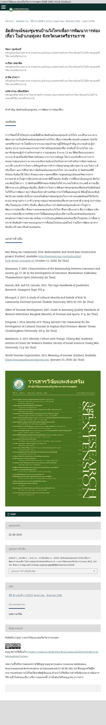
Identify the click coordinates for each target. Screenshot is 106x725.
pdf (13, 514)
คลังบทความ (22, 21)
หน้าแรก (9, 21)
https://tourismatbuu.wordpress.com (27, 359)
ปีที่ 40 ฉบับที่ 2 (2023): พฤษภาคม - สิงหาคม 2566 (55, 21)
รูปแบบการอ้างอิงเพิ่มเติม (23, 571)
